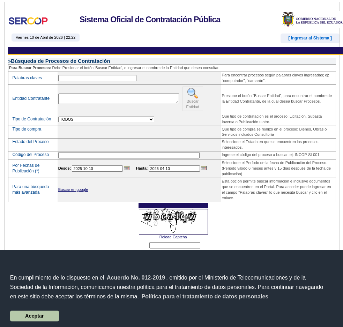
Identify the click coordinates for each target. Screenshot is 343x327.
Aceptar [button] (34, 316)
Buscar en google (73, 189)
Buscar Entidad (192, 98)
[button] (204, 296)
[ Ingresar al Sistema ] (310, 38)
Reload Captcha (173, 237)
